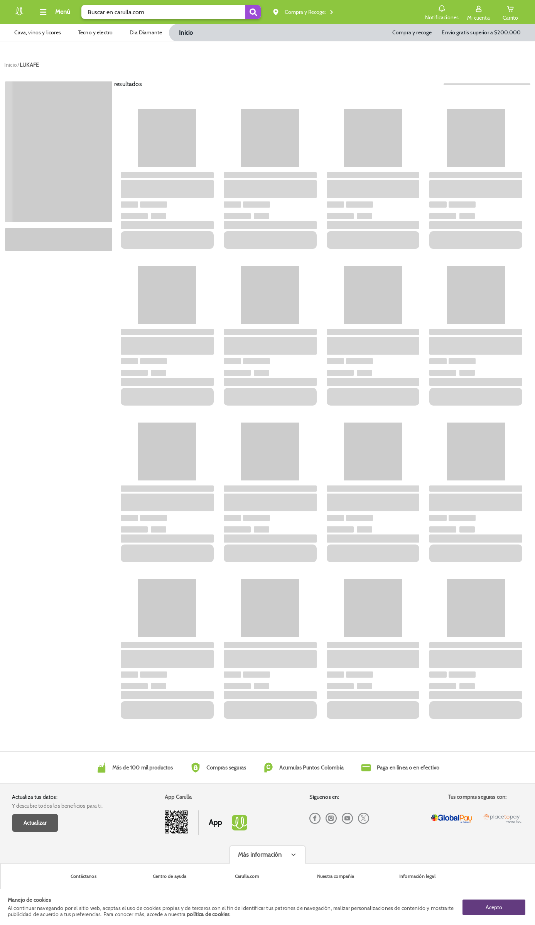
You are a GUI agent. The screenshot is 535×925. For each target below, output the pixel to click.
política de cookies (208, 914)
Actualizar (35, 822)
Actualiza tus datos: (34, 797)
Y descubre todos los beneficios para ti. (57, 806)
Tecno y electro (95, 32)
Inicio (186, 32)
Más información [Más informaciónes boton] (260, 854)
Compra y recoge (412, 32)
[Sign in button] (478, 12)
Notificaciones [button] (442, 11)
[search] (171, 12)
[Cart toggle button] (510, 12)
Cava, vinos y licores (37, 32)
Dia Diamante (146, 32)
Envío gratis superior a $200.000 (481, 32)
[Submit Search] (253, 12)
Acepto (494, 906)
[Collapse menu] (53, 12)
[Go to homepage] (10, 64)
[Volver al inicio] (19, 14)
